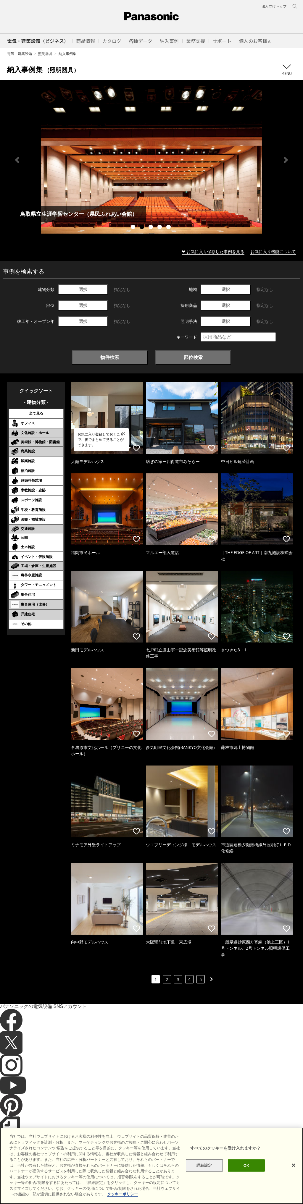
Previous (17, 160)
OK (246, 1165)
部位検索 (193, 357)
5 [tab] (169, 228)
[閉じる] (293, 1165)
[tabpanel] (151, 160)
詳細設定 (204, 1165)
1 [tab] (134, 228)
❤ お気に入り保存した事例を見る (213, 251)
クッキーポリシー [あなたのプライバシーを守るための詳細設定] (122, 1194)
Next (286, 160)
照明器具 (45, 53)
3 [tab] (151, 228)
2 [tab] (143, 228)
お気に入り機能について (273, 251)
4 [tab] (160, 228)
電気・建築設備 (19, 53)
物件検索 (109, 357)
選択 (83, 289)
